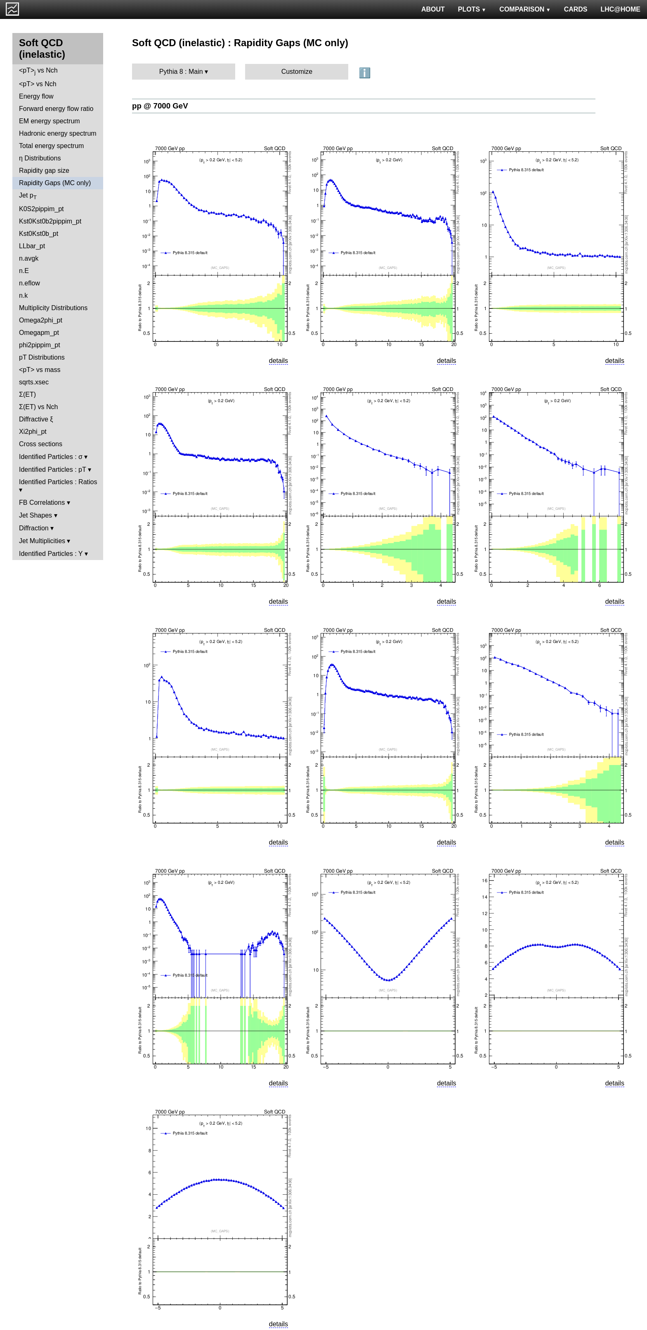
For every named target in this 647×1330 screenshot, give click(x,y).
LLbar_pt (32, 246)
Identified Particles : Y (51, 553)
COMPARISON (524, 9)
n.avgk (28, 258)
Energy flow (36, 96)
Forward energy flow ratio (56, 108)
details (278, 360)
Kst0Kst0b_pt (38, 233)
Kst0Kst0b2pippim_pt (50, 221)
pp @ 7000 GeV (160, 105)
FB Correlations (42, 502)
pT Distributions (42, 357)
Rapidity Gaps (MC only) (55, 182)
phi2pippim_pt (39, 344)
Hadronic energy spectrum (58, 133)
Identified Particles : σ (51, 456)
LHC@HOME (620, 9)
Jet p (28, 196)
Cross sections (40, 443)
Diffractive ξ (36, 419)
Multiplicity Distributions (53, 307)
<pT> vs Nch (38, 71)
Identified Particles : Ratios (58, 481)
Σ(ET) (27, 394)
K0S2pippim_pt (41, 208)
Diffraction (34, 528)
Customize (297, 71)
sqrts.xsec (34, 382)
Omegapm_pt (39, 332)
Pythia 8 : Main (181, 71)
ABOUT (433, 9)
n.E (24, 270)
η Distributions (40, 158)
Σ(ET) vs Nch (38, 406)
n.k (23, 295)
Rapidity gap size (44, 170)
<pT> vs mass (39, 369)
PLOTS (472, 9)
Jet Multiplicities (42, 540)
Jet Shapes (35, 515)
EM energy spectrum (49, 121)
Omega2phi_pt (40, 320)
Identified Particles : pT (52, 469)
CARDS (576, 9)
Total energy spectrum (51, 145)
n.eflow (29, 283)
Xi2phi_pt (33, 431)
